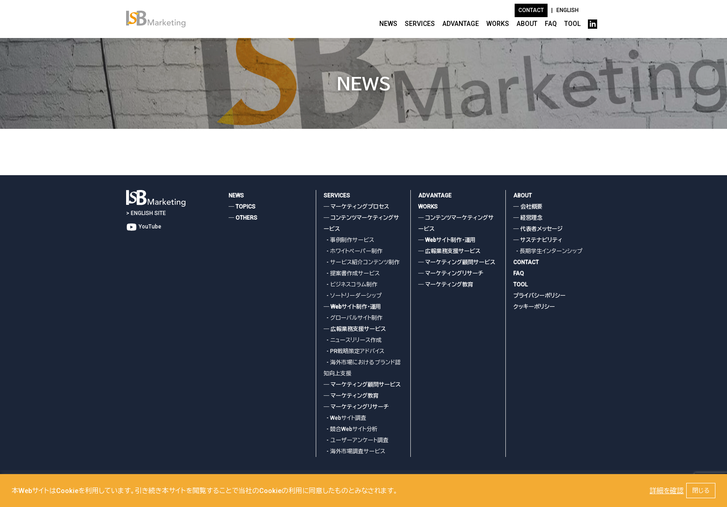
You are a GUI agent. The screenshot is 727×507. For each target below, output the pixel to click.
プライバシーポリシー (539, 295)
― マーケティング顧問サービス (362, 384)
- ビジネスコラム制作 (350, 284)
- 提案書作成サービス (352, 273)
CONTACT (526, 262)
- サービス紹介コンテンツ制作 (362, 262)
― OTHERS (243, 218)
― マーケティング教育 (351, 396)
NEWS (388, 23)
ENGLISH (567, 10)
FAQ (551, 23)
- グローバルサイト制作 (353, 318)
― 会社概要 (527, 206)
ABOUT (527, 23)
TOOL (572, 23)
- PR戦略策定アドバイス (354, 351)
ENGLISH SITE (148, 213)
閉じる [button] (700, 490)
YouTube (143, 226)
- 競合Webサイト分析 (350, 429)
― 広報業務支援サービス (355, 329)
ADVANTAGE (460, 23)
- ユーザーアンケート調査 (356, 440)
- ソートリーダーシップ (353, 295)
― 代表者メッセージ (537, 229)
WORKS (497, 23)
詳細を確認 (667, 491)
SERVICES (420, 23)
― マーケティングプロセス (356, 206)
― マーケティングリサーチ (356, 407)
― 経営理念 (527, 218)
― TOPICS (242, 206)
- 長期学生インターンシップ (547, 251)
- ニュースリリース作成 (353, 340)
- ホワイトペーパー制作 (353, 251)
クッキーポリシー (534, 307)
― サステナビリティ (537, 240)
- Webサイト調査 (345, 418)
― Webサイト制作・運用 (352, 307)
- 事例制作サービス (349, 240)
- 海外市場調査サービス (354, 451)
